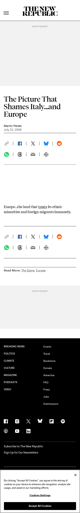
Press (46, 389)
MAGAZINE (10, 375)
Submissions (50, 404)
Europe (41, 270)
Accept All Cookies (40, 506)
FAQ (45, 382)
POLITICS (9, 353)
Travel (46, 353)
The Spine (27, 270)
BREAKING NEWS (14, 346)
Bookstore (49, 361)
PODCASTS (11, 382)
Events (47, 346)
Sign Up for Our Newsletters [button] (21, 452)
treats (42, 206)
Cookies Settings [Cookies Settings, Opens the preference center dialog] (40, 495)
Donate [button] (47, 368)
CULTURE (9, 368)
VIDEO (7, 389)
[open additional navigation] (6, 8)
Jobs (46, 396)
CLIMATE (9, 360)
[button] (8, 143)
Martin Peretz (13, 126)
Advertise (48, 375)
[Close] (75, 475)
